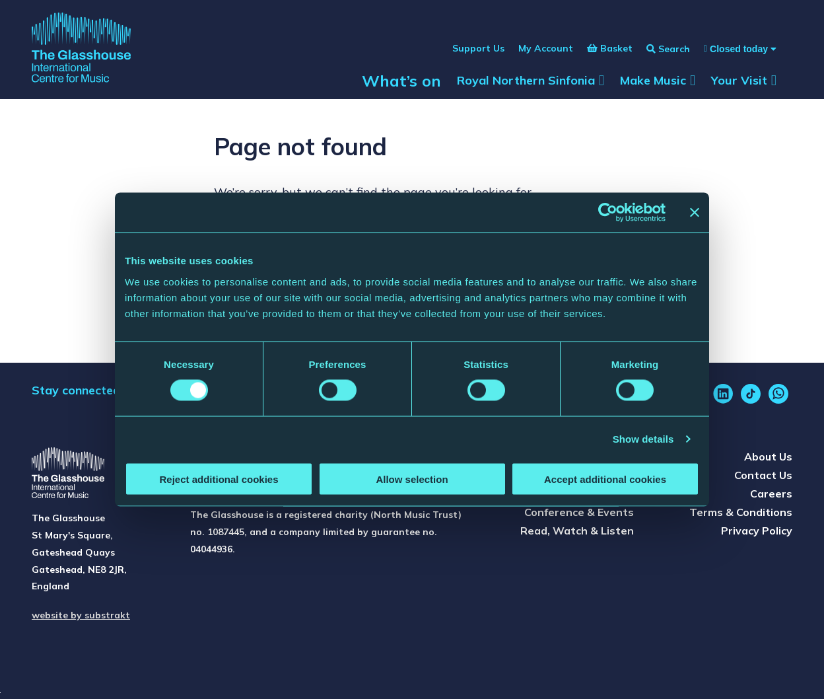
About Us (768, 456)
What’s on (401, 81)
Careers (771, 493)
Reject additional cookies (218, 478)
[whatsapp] (778, 394)
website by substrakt (81, 615)
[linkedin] (723, 394)
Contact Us (763, 475)
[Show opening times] (733, 49)
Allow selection (412, 478)
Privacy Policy (756, 530)
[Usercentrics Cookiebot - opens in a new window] (608, 213)
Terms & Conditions (740, 512)
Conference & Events (579, 512)
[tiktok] (751, 394)
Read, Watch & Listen (577, 530)
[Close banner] (694, 212)
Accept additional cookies (605, 478)
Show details (643, 439)
